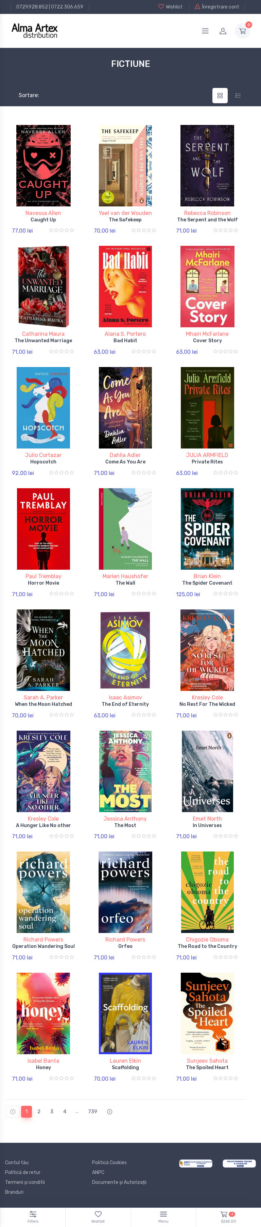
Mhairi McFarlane (207, 334)
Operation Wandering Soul (43, 946)
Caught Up (43, 220)
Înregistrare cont (217, 7)
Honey (43, 1067)
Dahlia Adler (125, 455)
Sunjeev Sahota (207, 1061)
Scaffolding (125, 1067)
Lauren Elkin (125, 1061)
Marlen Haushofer (125, 576)
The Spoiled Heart (207, 1067)
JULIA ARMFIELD (207, 455)
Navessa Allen (43, 213)
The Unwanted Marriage (43, 341)
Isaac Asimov (125, 697)
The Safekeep (125, 220)
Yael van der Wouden (125, 213)
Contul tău (17, 1163)
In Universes (207, 825)
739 (92, 1112)
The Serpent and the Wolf (207, 220)
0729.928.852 (32, 7)
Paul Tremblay (43, 576)
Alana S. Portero (125, 334)
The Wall (125, 583)
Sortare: (23, 95)
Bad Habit (125, 341)
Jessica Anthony (125, 819)
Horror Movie (43, 583)
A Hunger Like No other (43, 825)
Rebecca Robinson (207, 213)
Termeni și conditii (25, 1182)
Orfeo (125, 946)
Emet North (207, 819)
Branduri (14, 1192)
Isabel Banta (43, 1061)
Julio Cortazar (43, 455)
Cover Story (207, 341)
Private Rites (207, 462)
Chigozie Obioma (207, 939)
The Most (125, 825)
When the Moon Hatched (43, 704)
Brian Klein (207, 576)
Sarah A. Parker (43, 697)
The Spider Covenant (207, 583)
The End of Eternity (125, 704)
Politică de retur (22, 1172)
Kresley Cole (207, 697)
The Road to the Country (207, 946)
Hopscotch (43, 462)
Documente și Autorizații (119, 1182)
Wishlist (170, 7)
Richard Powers (43, 939)
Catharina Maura (43, 334)
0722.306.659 (67, 7)
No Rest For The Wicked (207, 704)
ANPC (98, 1172)
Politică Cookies (109, 1163)
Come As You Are (125, 462)
